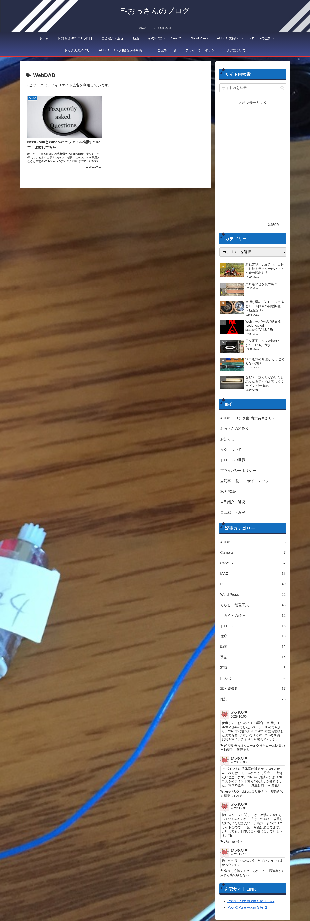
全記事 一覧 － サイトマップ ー (246, 481)
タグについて (231, 450)
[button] (282, 88)
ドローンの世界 (232, 460)
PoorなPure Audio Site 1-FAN (250, 902)
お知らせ (227, 439)
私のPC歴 (228, 492)
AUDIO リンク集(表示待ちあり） (248, 418)
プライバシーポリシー (238, 471)
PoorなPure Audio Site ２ (247, 909)
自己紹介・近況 (232, 502)
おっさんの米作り (234, 429)
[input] (252, 87)
